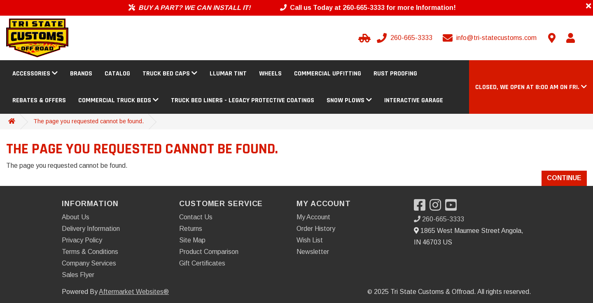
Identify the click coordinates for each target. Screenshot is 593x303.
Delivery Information (91, 228)
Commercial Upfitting (327, 73)
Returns (190, 228)
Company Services (89, 263)
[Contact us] (552, 38)
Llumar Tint (228, 73)
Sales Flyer (78, 274)
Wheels (270, 73)
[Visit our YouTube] (453, 207)
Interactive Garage (413, 100)
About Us (75, 217)
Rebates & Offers (39, 100)
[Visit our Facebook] (422, 207)
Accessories (35, 73)
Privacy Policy (82, 240)
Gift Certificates (202, 263)
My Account (313, 217)
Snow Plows (349, 100)
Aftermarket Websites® (134, 291)
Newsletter (312, 251)
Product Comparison (208, 251)
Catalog (117, 73)
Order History (315, 228)
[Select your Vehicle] (363, 38)
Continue (564, 177)
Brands (81, 73)
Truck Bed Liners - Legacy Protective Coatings (242, 100)
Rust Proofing (395, 73)
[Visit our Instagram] (437, 207)
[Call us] (405, 38)
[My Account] (570, 38)
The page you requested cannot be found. (88, 121)
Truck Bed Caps (169, 73)
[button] (531, 87)
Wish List (309, 240)
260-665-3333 (439, 219)
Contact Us (195, 217)
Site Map (192, 240)
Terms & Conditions (90, 251)
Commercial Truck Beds (118, 100)
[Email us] (490, 38)
